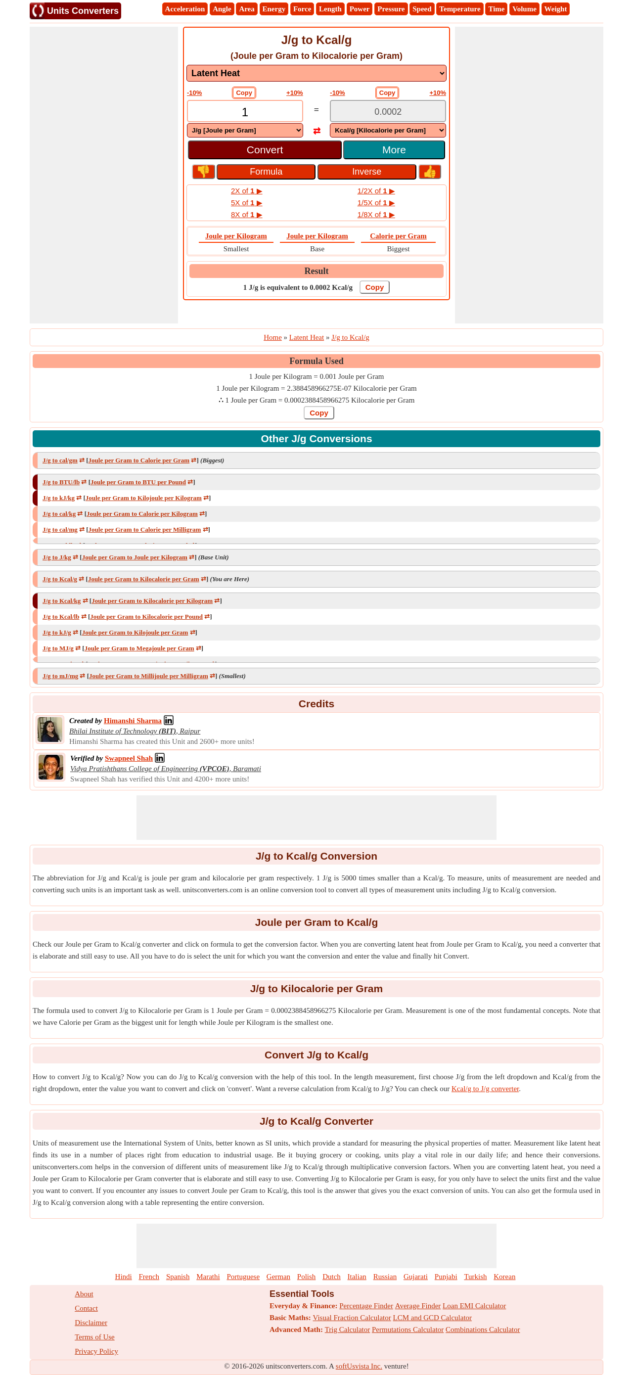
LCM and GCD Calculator (432, 1318)
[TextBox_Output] (388, 112)
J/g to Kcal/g (60, 579)
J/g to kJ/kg (59, 498)
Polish (306, 1277)
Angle (222, 9)
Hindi (123, 1277)
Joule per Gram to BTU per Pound (138, 482)
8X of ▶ (247, 214)
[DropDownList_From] (245, 130)
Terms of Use (95, 1337)
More (394, 149)
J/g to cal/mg (60, 529)
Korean (504, 1277)
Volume (524, 9)
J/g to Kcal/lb (61, 616)
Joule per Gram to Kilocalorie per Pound (146, 616)
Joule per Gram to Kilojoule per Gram (135, 632)
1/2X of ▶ (376, 190)
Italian (357, 1277)
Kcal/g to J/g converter (485, 1089)
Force (302, 9)
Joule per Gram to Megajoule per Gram (139, 648)
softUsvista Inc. (359, 1366)
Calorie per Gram (398, 236)
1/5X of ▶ (376, 202)
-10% (194, 92)
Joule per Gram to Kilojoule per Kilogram (144, 498)
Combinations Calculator (483, 1329)
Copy (244, 92)
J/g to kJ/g (57, 632)
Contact (86, 1308)
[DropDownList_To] (388, 130)
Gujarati (416, 1277)
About (84, 1294)
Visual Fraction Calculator (352, 1318)
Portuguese (243, 1277)
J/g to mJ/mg (60, 676)
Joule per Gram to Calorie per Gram (139, 460)
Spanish (178, 1277)
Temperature (459, 9)
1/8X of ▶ (376, 214)
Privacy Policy (96, 1351)
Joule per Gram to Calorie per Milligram (145, 529)
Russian (385, 1277)
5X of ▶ (247, 202)
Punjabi (446, 1277)
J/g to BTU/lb (61, 482)
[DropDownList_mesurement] (316, 73)
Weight (555, 9)
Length (330, 9)
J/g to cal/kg (59, 513)
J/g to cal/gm (60, 460)
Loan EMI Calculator (474, 1306)
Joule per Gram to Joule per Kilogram (134, 557)
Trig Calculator (347, 1329)
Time (496, 9)
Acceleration (185, 9)
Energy (274, 9)
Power (360, 9)
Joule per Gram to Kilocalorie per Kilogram (152, 600)
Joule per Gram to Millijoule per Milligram (148, 676)
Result (317, 271)
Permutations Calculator (408, 1329)
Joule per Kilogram (236, 236)
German (278, 1277)
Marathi (208, 1277)
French (148, 1277)
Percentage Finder (366, 1306)
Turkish (475, 1277)
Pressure (391, 9)
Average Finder (418, 1306)
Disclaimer (91, 1323)
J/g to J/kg (57, 557)
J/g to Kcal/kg (62, 600)
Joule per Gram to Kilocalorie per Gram (143, 579)
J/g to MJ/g (58, 648)
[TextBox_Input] (245, 112)
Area (246, 9)
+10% (294, 92)
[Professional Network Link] (133, 721)
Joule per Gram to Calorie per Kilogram (142, 513)
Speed (421, 9)
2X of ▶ (247, 190)
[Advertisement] (104, 175)
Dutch (331, 1277)
